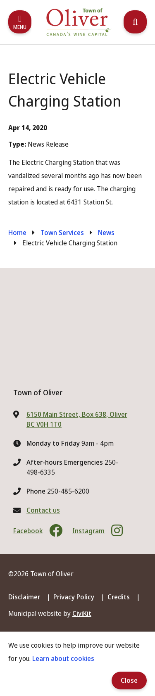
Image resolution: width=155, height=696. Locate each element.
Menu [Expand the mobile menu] (19, 27)
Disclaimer (24, 596)
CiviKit (81, 613)
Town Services (62, 232)
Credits (118, 596)
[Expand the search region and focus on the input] (135, 21)
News (106, 232)
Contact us (43, 510)
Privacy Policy (73, 596)
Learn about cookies (63, 658)
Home (17, 232)
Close (129, 680)
